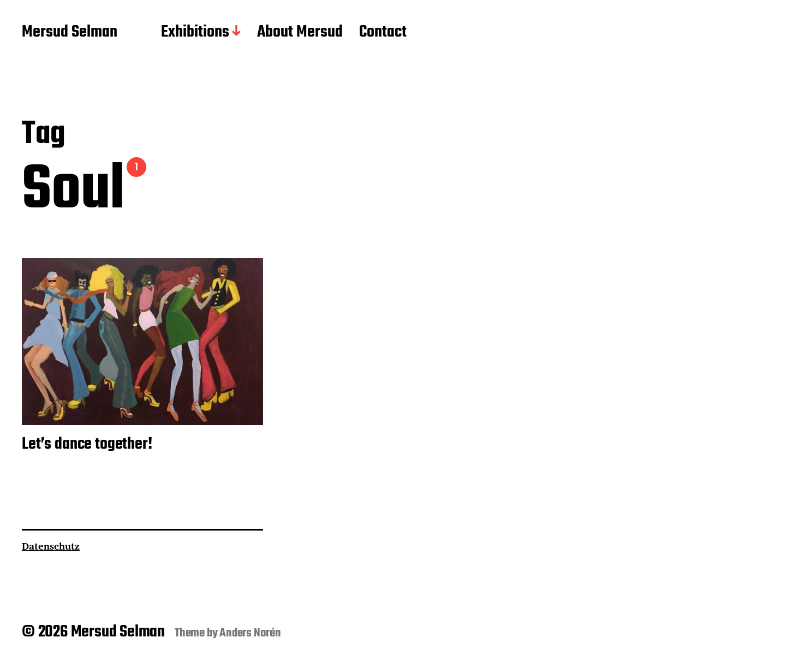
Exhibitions (195, 32)
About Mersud (300, 32)
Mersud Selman (69, 32)
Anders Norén (250, 633)
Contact (383, 32)
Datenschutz (51, 546)
